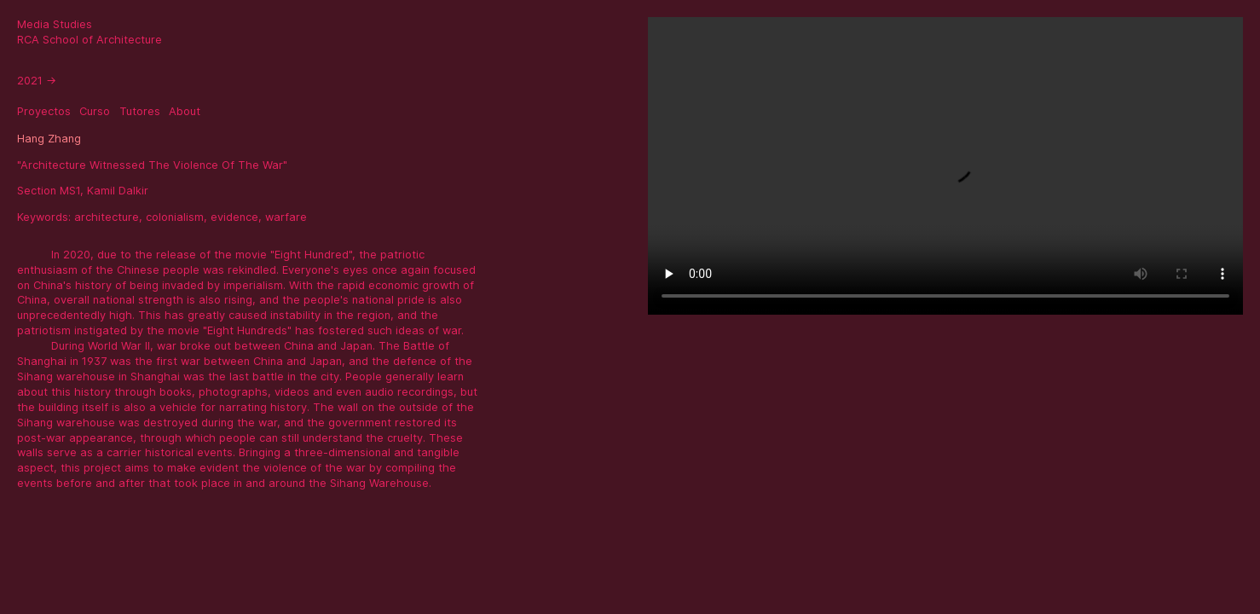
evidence (234, 217)
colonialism (175, 217)
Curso (94, 111)
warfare (286, 217)
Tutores (139, 111)
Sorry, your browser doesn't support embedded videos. (945, 166)
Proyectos (44, 111)
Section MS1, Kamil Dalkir (82, 190)
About (184, 111)
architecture (106, 217)
